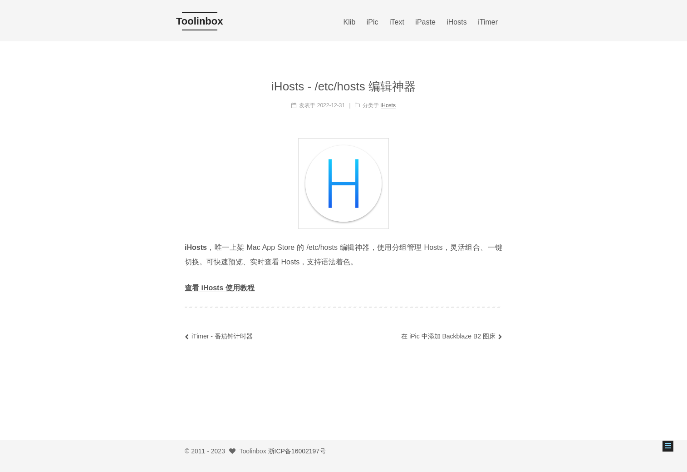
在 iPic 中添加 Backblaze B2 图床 (451, 336)
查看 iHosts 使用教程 (220, 288)
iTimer (488, 22)
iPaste (425, 22)
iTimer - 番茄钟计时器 (219, 336)
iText (396, 22)
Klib (350, 22)
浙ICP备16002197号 (297, 451)
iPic (372, 22)
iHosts (456, 22)
